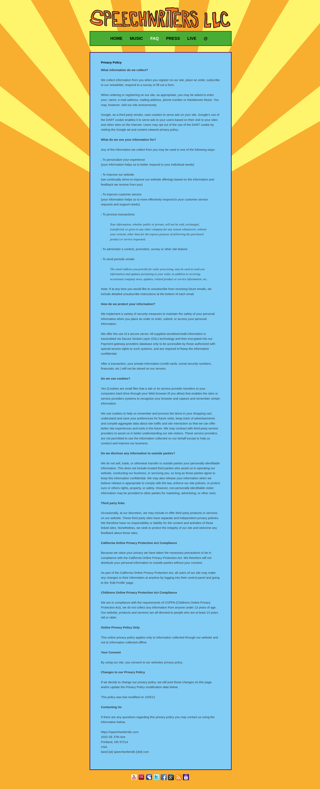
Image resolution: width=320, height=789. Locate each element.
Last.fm (143, 778)
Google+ (172, 778)
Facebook (165, 778)
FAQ (154, 38)
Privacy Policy (187, 778)
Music (136, 38)
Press (173, 38)
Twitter (157, 778)
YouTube (135, 778)
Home (116, 38)
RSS (180, 778)
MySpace (150, 778)
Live (191, 38)
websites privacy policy (166, 662)
